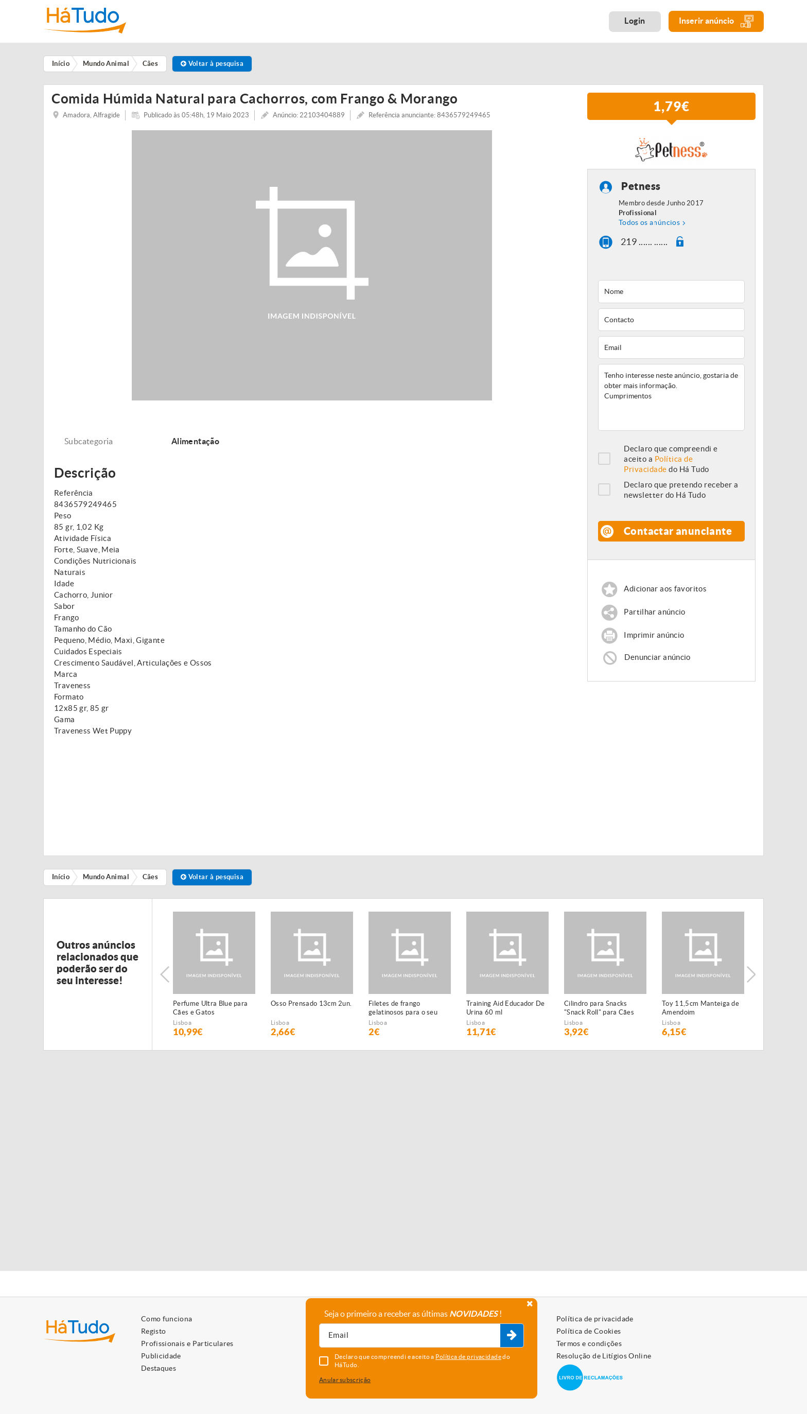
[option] (214, 978)
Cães (151, 881)
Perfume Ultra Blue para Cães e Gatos (210, 1011)
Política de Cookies (588, 1331)
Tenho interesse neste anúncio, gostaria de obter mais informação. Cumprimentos (671, 401)
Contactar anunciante (678, 535)
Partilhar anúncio (654, 616)
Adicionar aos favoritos (665, 592)
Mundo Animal (106, 881)
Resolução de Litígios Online (604, 1356)
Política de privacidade (595, 1319)
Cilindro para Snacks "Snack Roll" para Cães (599, 1011)
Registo (153, 1331)
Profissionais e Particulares (187, 1343)
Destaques (158, 1368)
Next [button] (751, 978)
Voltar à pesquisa (212, 63)
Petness (641, 190)
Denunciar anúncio (657, 661)
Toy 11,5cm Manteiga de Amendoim (700, 1011)
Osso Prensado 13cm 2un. (311, 1007)
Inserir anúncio (716, 21)
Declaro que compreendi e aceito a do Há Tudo (671, 463)
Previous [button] (164, 978)
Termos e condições (589, 1343)
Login (634, 20)
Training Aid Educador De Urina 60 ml (505, 1011)
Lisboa (182, 1026)
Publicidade (161, 1356)
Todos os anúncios (649, 226)
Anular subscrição (345, 1379)
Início (61, 881)
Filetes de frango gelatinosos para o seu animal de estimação (403, 1012)
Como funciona (166, 1319)
